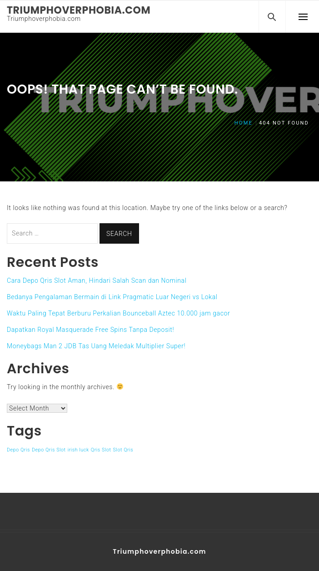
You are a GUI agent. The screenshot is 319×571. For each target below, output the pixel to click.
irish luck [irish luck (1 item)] (78, 450)
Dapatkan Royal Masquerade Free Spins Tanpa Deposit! (90, 329)
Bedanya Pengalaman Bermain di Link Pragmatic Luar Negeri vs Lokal (112, 297)
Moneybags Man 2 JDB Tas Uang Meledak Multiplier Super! (96, 346)
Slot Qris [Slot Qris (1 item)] (123, 450)
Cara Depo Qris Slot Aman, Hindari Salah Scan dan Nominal (96, 280)
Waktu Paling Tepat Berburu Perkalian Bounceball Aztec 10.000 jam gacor (118, 313)
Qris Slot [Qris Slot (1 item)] (101, 450)
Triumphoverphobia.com (78, 10)
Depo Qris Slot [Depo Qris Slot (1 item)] (49, 450)
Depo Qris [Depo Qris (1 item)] (18, 450)
